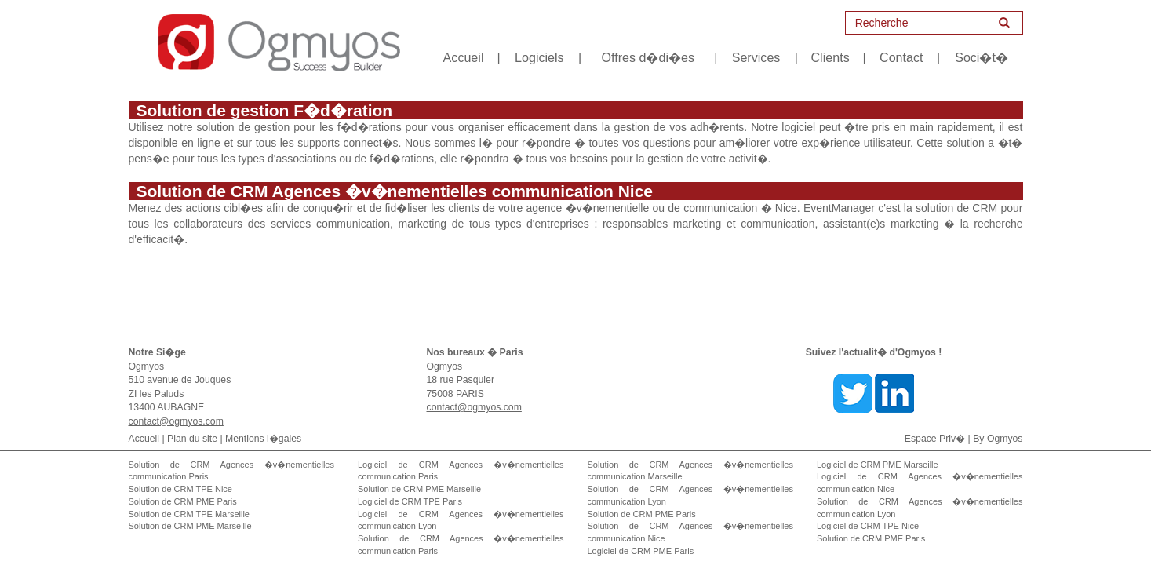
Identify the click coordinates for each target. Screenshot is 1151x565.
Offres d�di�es (647, 57)
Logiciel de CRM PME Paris (641, 551)
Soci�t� (981, 57)
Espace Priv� (935, 438)
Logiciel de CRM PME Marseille (877, 464)
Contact (901, 57)
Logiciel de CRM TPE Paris (410, 501)
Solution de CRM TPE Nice (180, 489)
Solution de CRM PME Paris (183, 501)
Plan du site (192, 438)
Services (756, 57)
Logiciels (539, 57)
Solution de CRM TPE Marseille (189, 514)
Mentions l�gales (263, 438)
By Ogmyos (997, 438)
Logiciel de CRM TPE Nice (868, 525)
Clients (830, 57)
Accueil (463, 57)
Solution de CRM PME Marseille (190, 525)
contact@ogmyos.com (176, 421)
